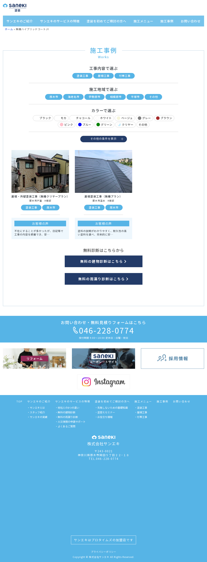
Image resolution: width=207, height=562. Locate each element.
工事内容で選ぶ (103, 68)
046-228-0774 (103, 330)
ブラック (43, 118)
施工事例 (167, 21)
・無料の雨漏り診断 (66, 417)
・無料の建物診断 (65, 412)
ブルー (84, 124)
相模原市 (116, 97)
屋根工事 (104, 76)
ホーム (9, 29)
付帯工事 (125, 76)
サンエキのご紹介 (19, 21)
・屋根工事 (141, 412)
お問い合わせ (191, 21)
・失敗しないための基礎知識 (111, 407)
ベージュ (125, 118)
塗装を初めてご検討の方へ (106, 21)
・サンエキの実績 (37, 417)
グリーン (104, 124)
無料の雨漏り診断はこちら (103, 278)
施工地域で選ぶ (103, 89)
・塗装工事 (141, 407)
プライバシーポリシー (103, 551)
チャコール (81, 118)
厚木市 (54, 97)
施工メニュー (143, 21)
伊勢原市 (94, 97)
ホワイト (104, 118)
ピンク (66, 124)
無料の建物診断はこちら (103, 261)
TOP (20, 401)
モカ (61, 118)
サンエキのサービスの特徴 (60, 21)
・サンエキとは (36, 407)
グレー (144, 118)
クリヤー (125, 124)
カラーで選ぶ (103, 110)
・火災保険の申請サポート (70, 421)
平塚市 (135, 97)
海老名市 (73, 97)
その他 (153, 97)
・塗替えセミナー (105, 412)
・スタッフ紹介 (36, 412)
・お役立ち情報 (104, 417)
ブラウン (164, 118)
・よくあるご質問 (65, 426)
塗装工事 (82, 76)
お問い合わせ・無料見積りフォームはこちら (103, 322)
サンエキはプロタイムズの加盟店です (103, 539)
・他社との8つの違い (67, 407)
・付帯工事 (141, 417)
